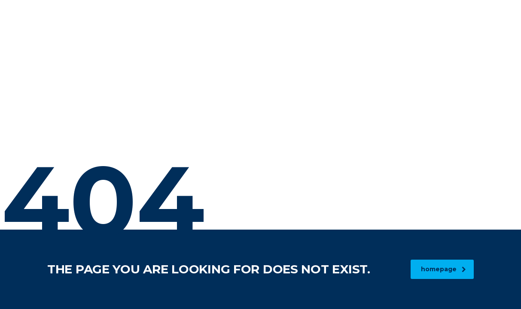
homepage (443, 269)
